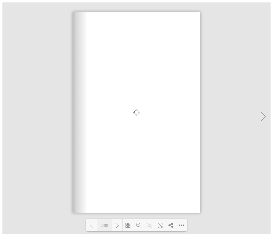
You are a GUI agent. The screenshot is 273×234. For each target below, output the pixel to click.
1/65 (104, 225)
